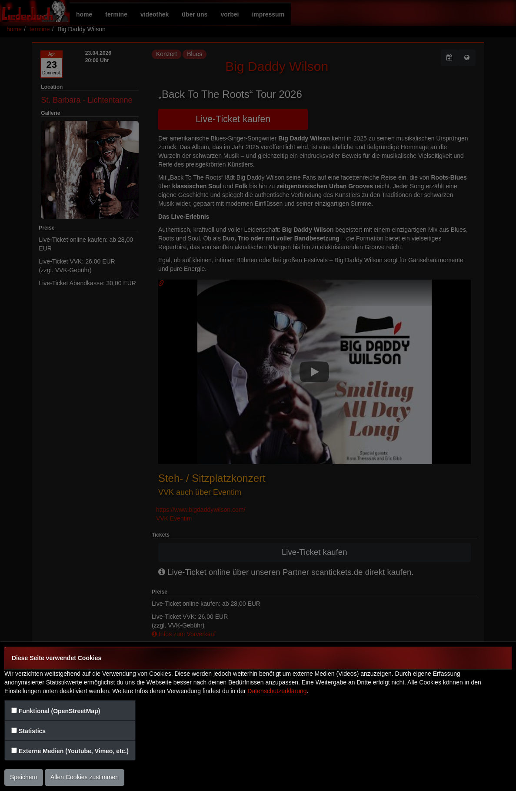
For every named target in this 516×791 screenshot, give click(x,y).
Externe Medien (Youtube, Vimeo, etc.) (74, 751)
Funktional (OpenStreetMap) (59, 711)
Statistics (32, 731)
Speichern (23, 777)
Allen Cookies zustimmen (84, 777)
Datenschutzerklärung (276, 691)
